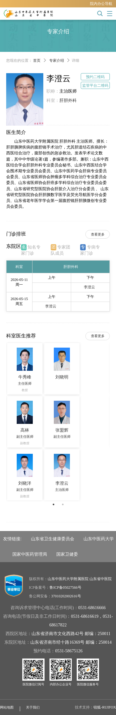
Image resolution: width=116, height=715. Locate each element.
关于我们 (33, 707)
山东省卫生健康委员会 (52, 538)
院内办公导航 (101, 4)
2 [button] (63, 504)
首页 (37, 60)
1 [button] (53, 504)
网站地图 (7, 707)
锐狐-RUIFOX (104, 707)
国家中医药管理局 (29, 554)
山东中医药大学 (99, 538)
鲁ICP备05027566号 (65, 587)
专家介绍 (56, 60)
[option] (58, 421)
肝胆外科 (68, 100)
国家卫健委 (67, 554)
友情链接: (12, 538)
